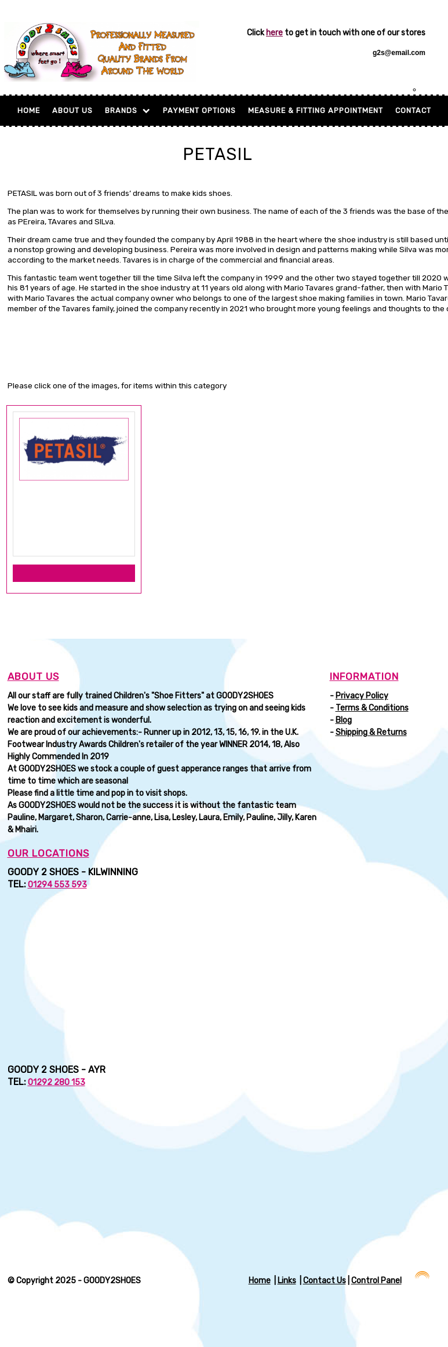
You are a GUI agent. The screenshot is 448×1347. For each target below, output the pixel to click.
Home (28, 110)
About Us (72, 110)
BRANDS (128, 110)
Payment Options (199, 110)
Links (287, 1281)
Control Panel (376, 1281)
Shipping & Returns (371, 732)
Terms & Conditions (372, 708)
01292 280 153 (56, 1082)
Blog (344, 720)
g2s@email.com (399, 53)
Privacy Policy (362, 696)
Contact (413, 110)
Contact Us (324, 1281)
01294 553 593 (57, 885)
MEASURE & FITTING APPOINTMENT (315, 110)
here (274, 33)
